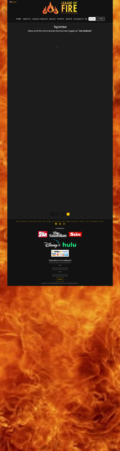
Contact (101, 221)
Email (60, 271)
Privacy (82, 221)
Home (17, 221)
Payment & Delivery (72, 221)
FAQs (44, 221)
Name (60, 265)
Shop (63, 221)
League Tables (33, 221)
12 (60, 214)
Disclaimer (93, 221)
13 (64, 214)
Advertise (24, 221)
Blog (40, 221)
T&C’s (87, 221)
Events (49, 221)
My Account (56, 221)
